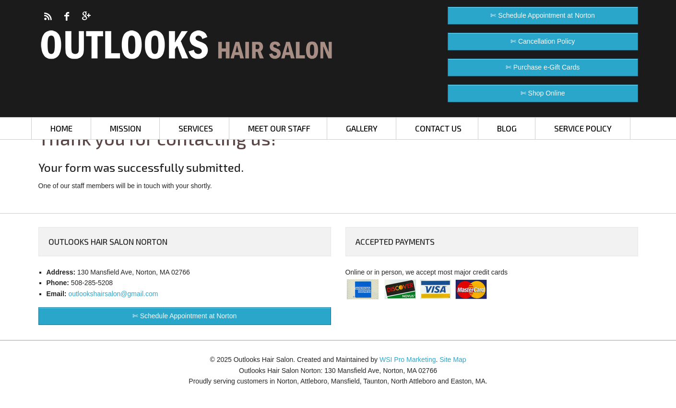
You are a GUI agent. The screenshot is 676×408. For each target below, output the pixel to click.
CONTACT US (438, 128)
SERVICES (195, 128)
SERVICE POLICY (583, 128)
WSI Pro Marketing (408, 359)
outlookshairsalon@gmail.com (113, 294)
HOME (61, 128)
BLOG (507, 128)
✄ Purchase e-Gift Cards (543, 67)
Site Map (452, 359)
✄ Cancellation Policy (542, 41)
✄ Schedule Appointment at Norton (542, 15)
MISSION (125, 128)
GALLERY (362, 128)
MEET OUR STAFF (279, 128)
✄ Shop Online (543, 93)
